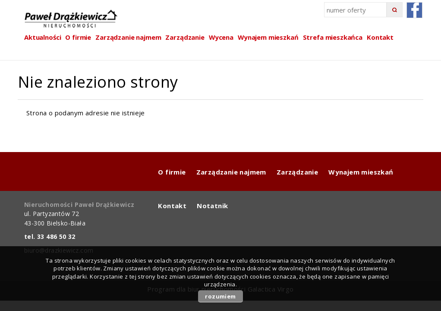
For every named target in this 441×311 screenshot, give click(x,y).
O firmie (172, 172)
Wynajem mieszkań (268, 37)
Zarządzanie (184, 37)
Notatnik (212, 205)
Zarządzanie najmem (231, 172)
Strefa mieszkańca (332, 37)
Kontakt (380, 37)
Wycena (221, 37)
